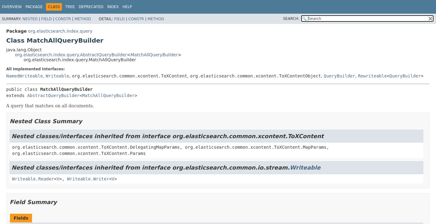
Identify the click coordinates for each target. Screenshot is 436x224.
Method (83, 19)
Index (113, 7)
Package (34, 7)
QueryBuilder (339, 75)
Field (46, 19)
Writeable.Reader (33, 178)
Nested (29, 19)
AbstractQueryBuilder (53, 95)
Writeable (57, 75)
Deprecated (91, 7)
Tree (70, 7)
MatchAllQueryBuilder (154, 54)
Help (127, 7)
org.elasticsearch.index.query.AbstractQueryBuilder (71, 54)
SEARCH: (291, 18)
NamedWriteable (24, 75)
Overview (12, 7)
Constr (63, 19)
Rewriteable (372, 75)
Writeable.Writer (88, 178)
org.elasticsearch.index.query (60, 31)
